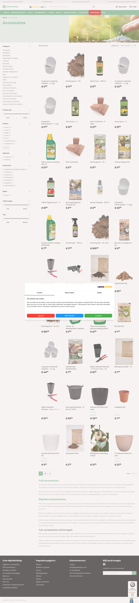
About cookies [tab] (69, 292)
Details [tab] (99, 292)
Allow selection (69, 316)
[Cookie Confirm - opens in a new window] (104, 286)
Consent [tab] (39, 292)
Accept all (98, 316)
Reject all (41, 316)
